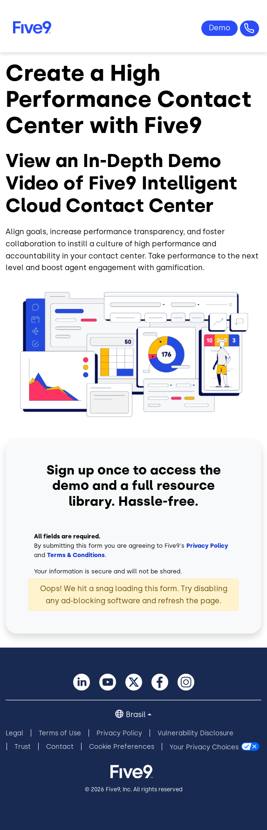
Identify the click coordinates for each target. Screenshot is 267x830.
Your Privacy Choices (204, 747)
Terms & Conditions (76, 554)
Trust (22, 747)
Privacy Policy (207, 545)
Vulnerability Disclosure (195, 733)
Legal (14, 733)
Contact (60, 747)
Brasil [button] (136, 714)
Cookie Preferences (121, 747)
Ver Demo (219, 28)
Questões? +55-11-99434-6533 (250, 28)
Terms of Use (60, 733)
